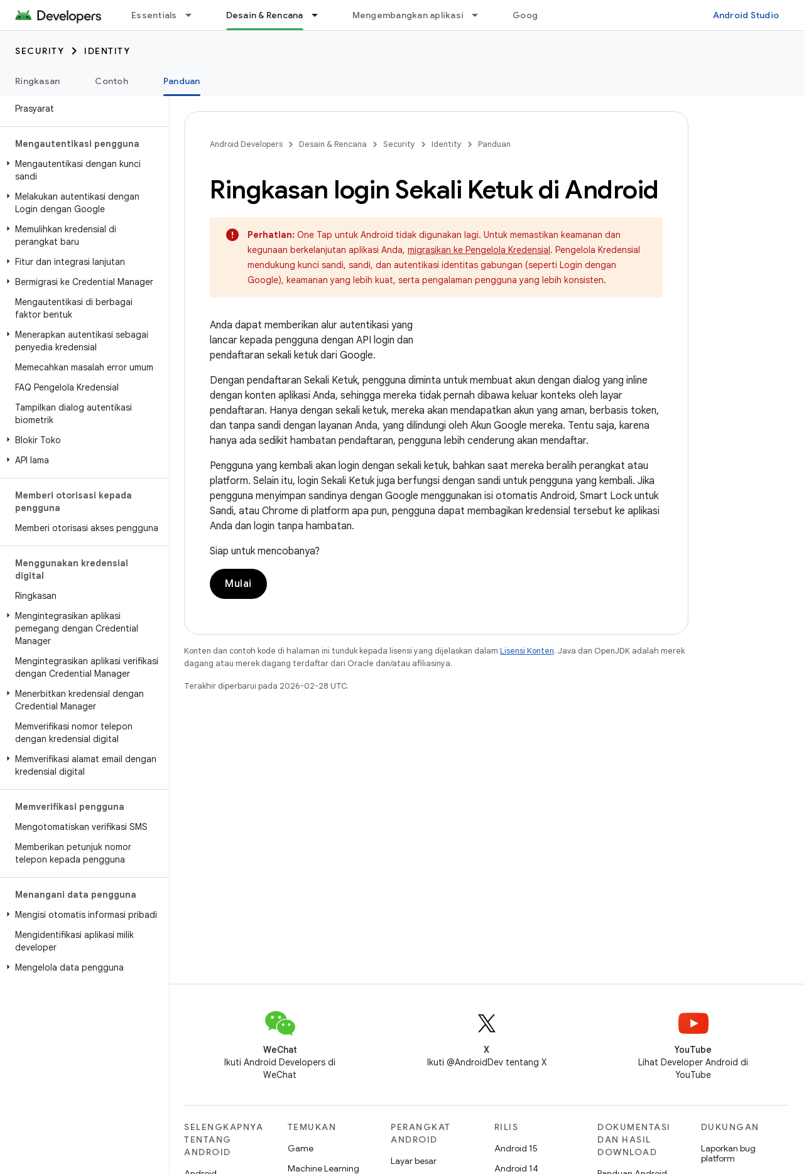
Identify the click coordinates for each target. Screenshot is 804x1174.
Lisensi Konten (527, 650)
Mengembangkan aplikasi (408, 15)
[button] (82, 170)
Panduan (494, 144)
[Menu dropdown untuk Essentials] (194, 15)
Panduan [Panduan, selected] (181, 81)
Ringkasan (37, 81)
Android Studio (746, 15)
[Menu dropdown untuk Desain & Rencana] (320, 15)
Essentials (154, 15)
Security (39, 51)
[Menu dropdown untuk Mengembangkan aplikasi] (480, 15)
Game (300, 1148)
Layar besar (414, 1160)
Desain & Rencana (333, 144)
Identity (107, 51)
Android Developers (246, 144)
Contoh (111, 81)
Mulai (238, 584)
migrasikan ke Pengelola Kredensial (479, 250)
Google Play (539, 15)
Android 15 (516, 1148)
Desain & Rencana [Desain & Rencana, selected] (264, 15)
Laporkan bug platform (728, 1153)
